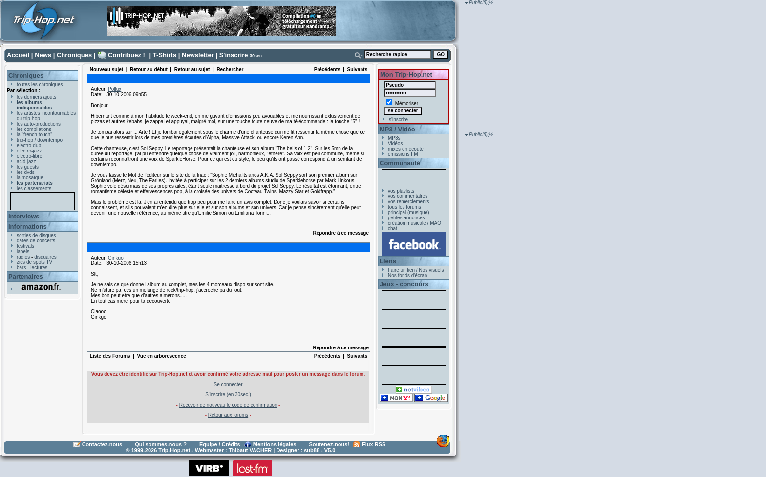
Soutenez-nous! (329, 444)
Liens (388, 261)
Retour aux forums (228, 415)
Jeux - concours (404, 284)
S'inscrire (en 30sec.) (228, 394)
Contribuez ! (126, 55)
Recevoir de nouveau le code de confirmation (228, 405)
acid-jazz (26, 161)
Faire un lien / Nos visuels (416, 270)
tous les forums (404, 207)
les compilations (34, 129)
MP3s (394, 138)
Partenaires (25, 276)
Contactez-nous (102, 444)
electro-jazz (29, 150)
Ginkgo (116, 257)
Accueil (18, 55)
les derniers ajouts (36, 97)
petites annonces (406, 217)
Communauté (400, 163)
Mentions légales (275, 444)
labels (23, 251)
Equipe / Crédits (219, 444)
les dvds (26, 172)
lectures (38, 267)
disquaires (45, 257)
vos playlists (401, 191)
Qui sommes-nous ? (161, 444)
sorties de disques (36, 235)
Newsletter (198, 55)
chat (392, 228)
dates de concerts (36, 240)
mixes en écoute (406, 149)
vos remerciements (408, 201)
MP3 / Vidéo (397, 129)
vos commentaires (407, 196)
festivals (25, 246)
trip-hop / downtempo (40, 140)
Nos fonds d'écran (407, 275)
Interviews (24, 216)
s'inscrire (398, 119)
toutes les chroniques (40, 84)
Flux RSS (373, 444)
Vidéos (395, 143)
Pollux (114, 89)
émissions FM (403, 154)
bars (21, 267)
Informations (27, 226)
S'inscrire (233, 55)
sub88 (311, 450)
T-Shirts (164, 55)
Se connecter (228, 384)
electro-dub (29, 145)
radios (23, 257)
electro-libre (29, 156)
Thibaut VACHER (250, 450)
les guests (28, 167)
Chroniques (74, 55)
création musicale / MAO (414, 223)
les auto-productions (39, 124)
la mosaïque (30, 177)
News (43, 55)
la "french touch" (34, 134)
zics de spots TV (34, 262)
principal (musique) (408, 212)
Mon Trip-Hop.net (406, 74)
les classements (34, 188)
